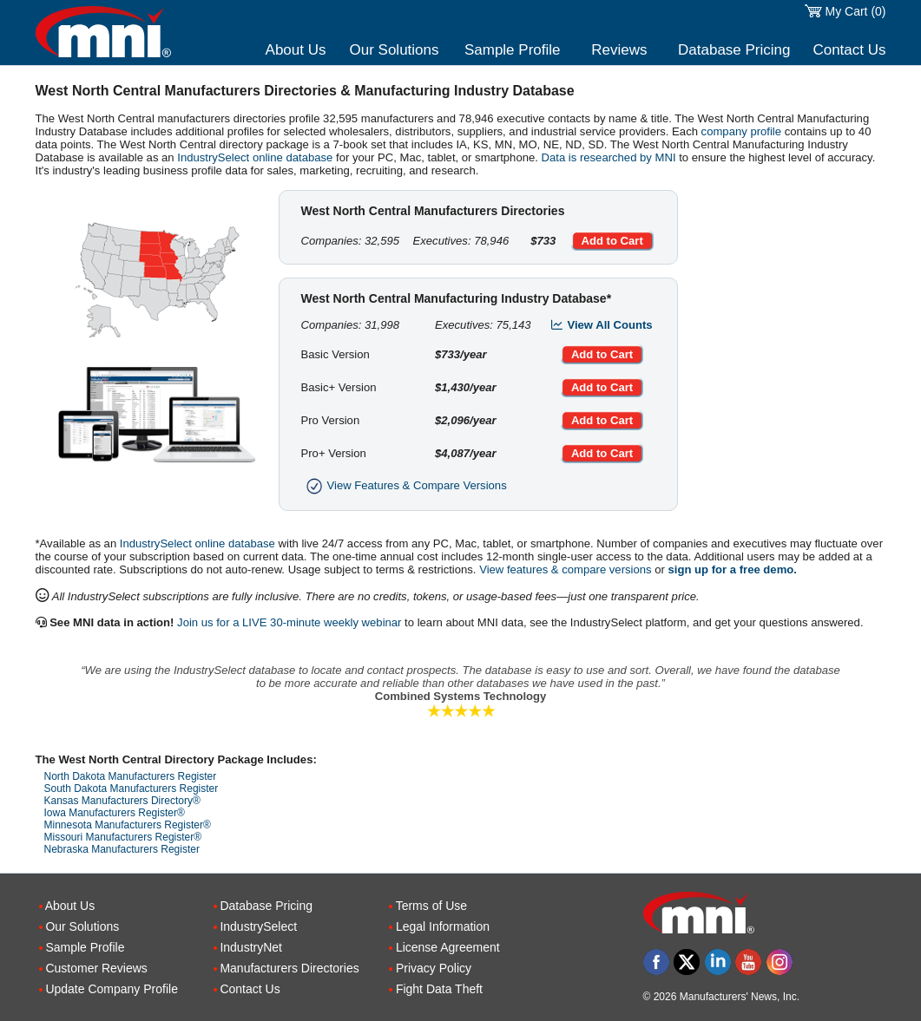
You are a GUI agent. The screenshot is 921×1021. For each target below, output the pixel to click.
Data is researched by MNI (609, 157)
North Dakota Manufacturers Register (130, 776)
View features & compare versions (565, 569)
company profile (741, 131)
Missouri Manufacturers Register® (123, 837)
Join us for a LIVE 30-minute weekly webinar (289, 622)
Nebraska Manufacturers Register (122, 849)
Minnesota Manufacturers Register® (127, 825)
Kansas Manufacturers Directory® (122, 801)
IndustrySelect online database (254, 157)
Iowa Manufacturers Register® (114, 813)
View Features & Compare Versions (404, 485)
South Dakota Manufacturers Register (131, 788)
